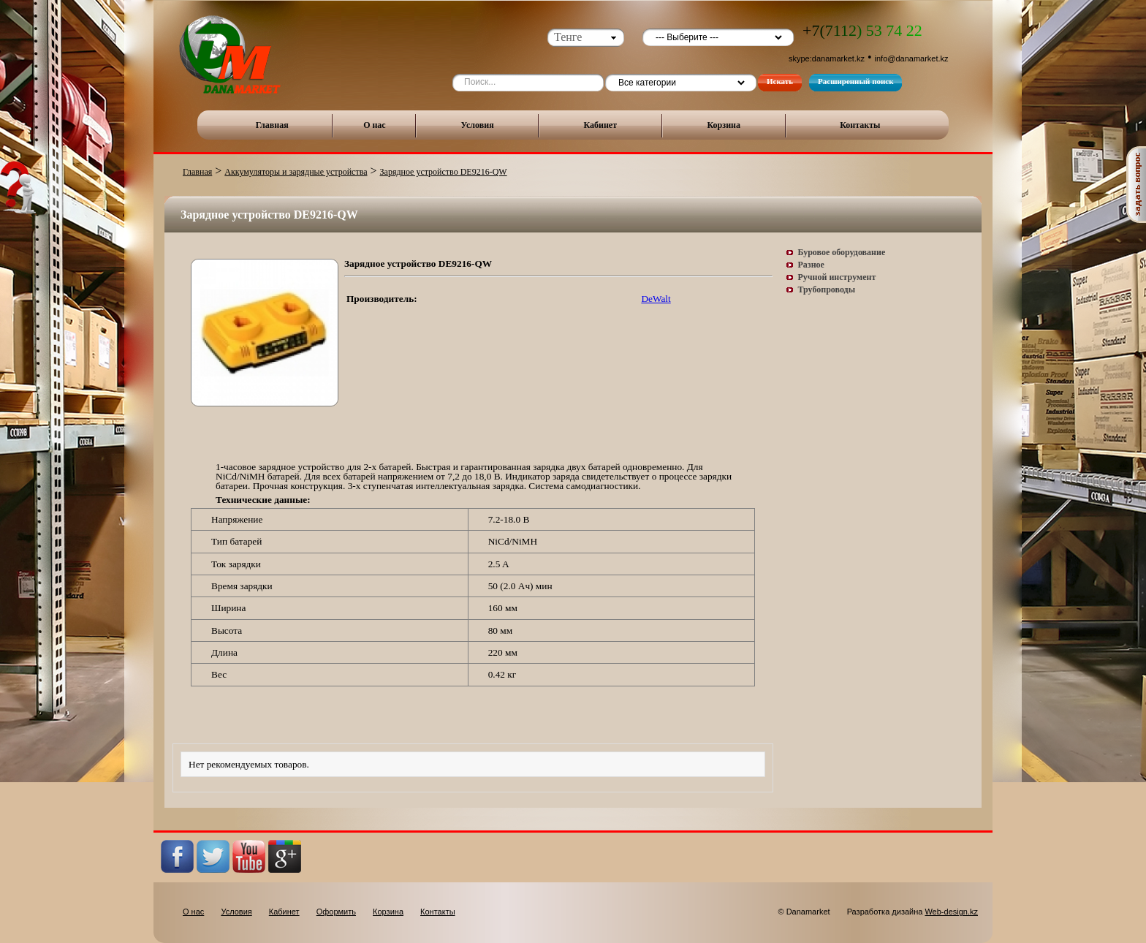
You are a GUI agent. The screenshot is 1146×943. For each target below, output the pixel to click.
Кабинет (600, 125)
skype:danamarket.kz (827, 58)
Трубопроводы (827, 289)
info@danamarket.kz (912, 58)
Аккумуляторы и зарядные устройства (295, 172)
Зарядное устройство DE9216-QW (443, 172)
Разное (811, 265)
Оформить (336, 911)
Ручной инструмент (837, 277)
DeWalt (655, 298)
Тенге (568, 37)
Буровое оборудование (842, 252)
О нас (374, 125)
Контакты (860, 125)
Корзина (723, 125)
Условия (477, 125)
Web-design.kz (951, 911)
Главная (272, 125)
